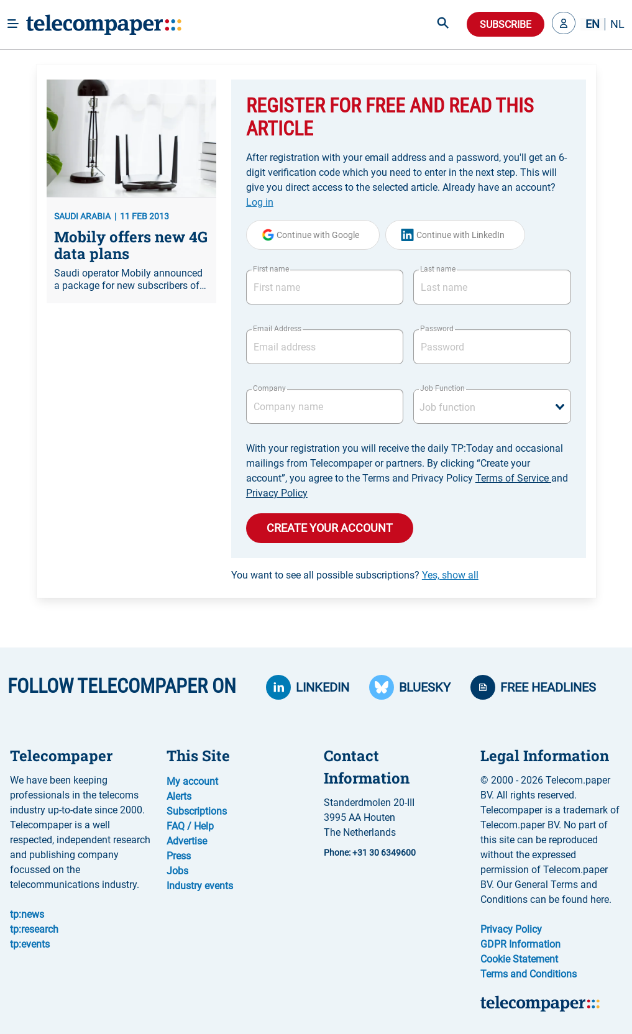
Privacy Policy (277, 493)
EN (592, 24)
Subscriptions (197, 811)
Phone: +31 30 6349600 (370, 853)
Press (179, 856)
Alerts (179, 796)
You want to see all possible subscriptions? (355, 575)
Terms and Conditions (528, 974)
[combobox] (491, 406)
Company (269, 388)
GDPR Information (520, 944)
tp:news (27, 914)
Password (437, 328)
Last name (438, 269)
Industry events (200, 886)
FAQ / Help (190, 826)
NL (617, 24)
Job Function (442, 388)
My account (192, 781)
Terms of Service (513, 478)
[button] (563, 24)
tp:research (34, 929)
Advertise (187, 841)
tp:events (30, 944)
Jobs (177, 871)
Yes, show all (450, 575)
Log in (259, 202)
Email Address (277, 328)
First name (271, 269)
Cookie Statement (519, 959)
